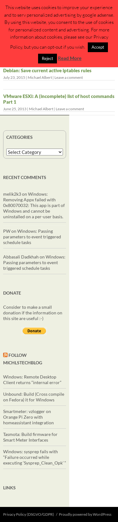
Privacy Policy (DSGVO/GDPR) (28, 514)
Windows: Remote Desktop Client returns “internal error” (32, 379)
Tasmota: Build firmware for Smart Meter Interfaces (30, 437)
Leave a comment (68, 77)
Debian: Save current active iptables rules (47, 70)
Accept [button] (98, 47)
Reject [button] (47, 58)
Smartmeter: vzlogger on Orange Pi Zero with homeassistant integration (28, 417)
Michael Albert (40, 77)
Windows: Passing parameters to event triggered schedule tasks (32, 236)
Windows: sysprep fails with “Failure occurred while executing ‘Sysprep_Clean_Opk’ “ (34, 457)
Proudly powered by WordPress (85, 514)
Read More (69, 58)
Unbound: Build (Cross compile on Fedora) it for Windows (33, 396)
